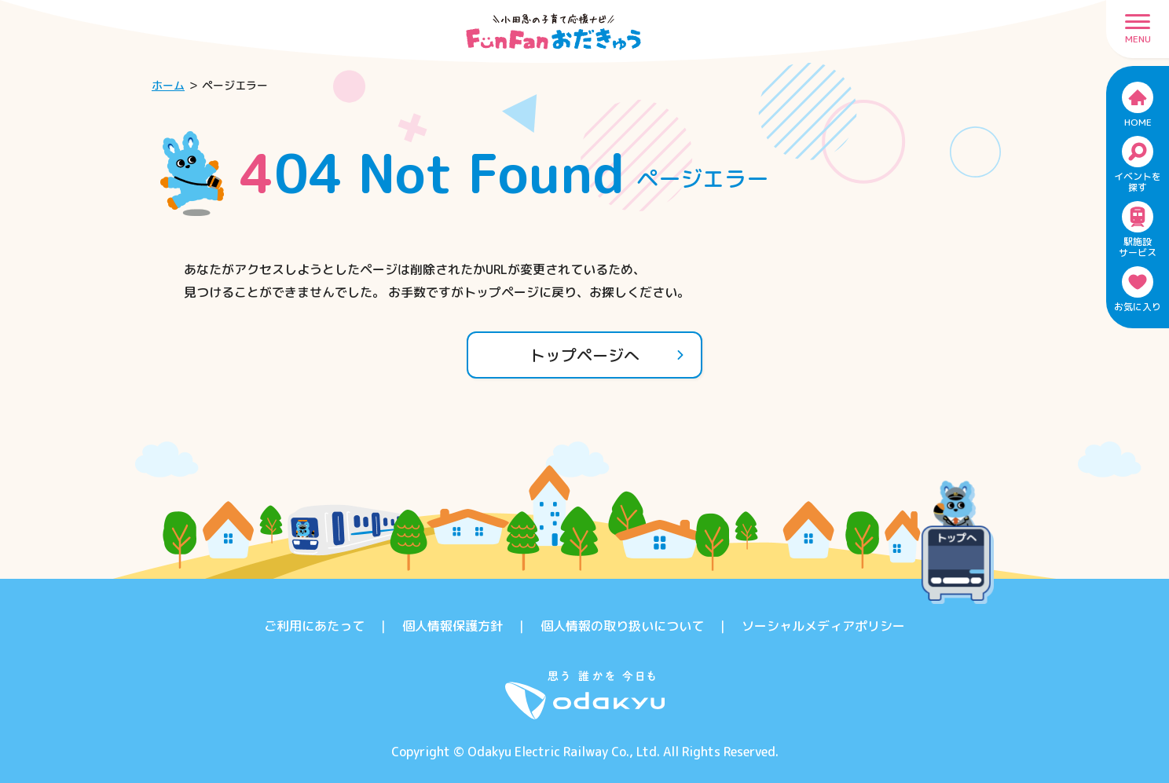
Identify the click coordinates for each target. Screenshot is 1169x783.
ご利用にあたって (314, 626)
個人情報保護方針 (452, 626)
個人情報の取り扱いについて (622, 626)
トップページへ (607, 355)
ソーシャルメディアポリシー (823, 626)
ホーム (168, 85)
